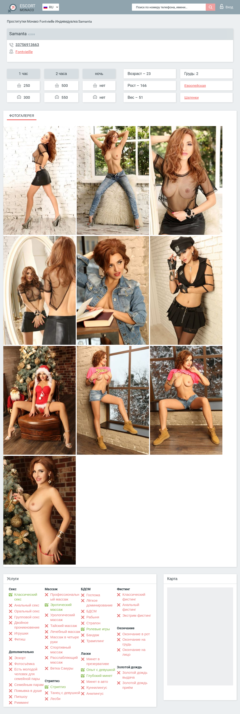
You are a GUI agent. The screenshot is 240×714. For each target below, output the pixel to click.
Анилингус (95, 693)
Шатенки (191, 97)
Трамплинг (95, 641)
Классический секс (25, 596)
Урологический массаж (62, 617)
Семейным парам (29, 685)
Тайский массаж (63, 626)
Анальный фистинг (130, 607)
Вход (226, 6)
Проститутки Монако (23, 21)
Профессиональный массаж (64, 596)
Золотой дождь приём (134, 685)
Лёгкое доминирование (99, 602)
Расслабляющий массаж (64, 660)
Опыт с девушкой (100, 670)
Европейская (195, 86)
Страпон (93, 623)
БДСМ (91, 611)
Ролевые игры (98, 629)
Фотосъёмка (24, 664)
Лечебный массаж (65, 632)
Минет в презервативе (97, 661)
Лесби (55, 699)
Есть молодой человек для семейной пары (27, 674)
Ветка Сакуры (61, 668)
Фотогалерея (21, 116)
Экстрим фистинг (136, 615)
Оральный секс (27, 611)
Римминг (21, 702)
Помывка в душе (28, 691)
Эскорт (20, 658)
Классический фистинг (133, 596)
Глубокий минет (99, 676)
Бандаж (92, 635)
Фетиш (19, 639)
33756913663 (27, 44)
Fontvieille (47, 21)
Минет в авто (97, 682)
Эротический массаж (60, 607)
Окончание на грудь (133, 641)
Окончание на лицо (133, 652)
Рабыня (92, 617)
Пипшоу (20, 696)
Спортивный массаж (60, 649)
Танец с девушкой (65, 693)
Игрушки (21, 633)
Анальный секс (26, 605)
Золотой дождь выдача (134, 675)
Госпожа (93, 595)
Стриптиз (58, 687)
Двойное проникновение (27, 625)
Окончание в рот (136, 634)
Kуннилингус (96, 687)
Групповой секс (27, 617)
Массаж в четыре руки (64, 639)
